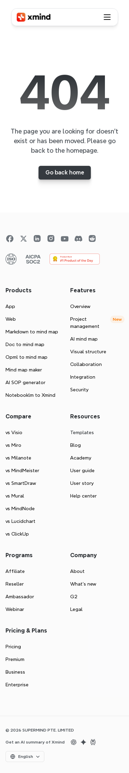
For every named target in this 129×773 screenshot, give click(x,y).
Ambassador (20, 596)
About (77, 571)
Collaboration (86, 364)
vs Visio (14, 432)
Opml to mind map (26, 357)
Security (79, 389)
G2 (73, 596)
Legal (76, 609)
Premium (15, 659)
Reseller (15, 583)
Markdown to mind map (32, 331)
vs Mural (15, 495)
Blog (75, 445)
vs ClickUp (17, 533)
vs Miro (13, 445)
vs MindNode (20, 508)
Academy (80, 457)
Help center (83, 495)
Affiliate (15, 571)
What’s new (83, 583)
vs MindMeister (22, 470)
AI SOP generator (25, 382)
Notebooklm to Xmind (30, 395)
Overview (80, 306)
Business (15, 672)
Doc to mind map (25, 344)
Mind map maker (24, 369)
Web (11, 319)
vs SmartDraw (21, 483)
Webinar (15, 609)
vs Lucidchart (20, 521)
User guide (82, 470)
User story (82, 483)
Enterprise (17, 684)
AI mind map (84, 338)
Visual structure (88, 351)
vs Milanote (18, 457)
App (10, 306)
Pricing (13, 646)
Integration (82, 377)
